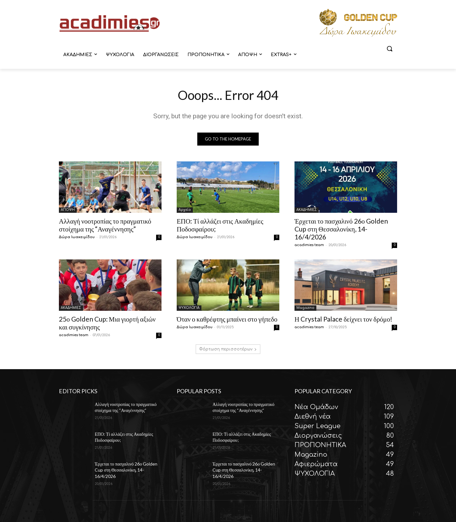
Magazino (305, 308)
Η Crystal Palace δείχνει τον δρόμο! (343, 319)
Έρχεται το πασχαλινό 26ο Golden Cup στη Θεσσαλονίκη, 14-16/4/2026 (341, 229)
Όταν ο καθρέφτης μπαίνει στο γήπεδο (227, 319)
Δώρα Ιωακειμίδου (77, 237)
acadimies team (309, 245)
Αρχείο (185, 210)
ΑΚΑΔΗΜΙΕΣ (306, 210)
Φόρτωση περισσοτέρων (228, 349)
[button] (389, 48)
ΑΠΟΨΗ (68, 210)
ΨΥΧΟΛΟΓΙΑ (189, 308)
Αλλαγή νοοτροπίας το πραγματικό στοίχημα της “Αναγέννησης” (105, 225)
